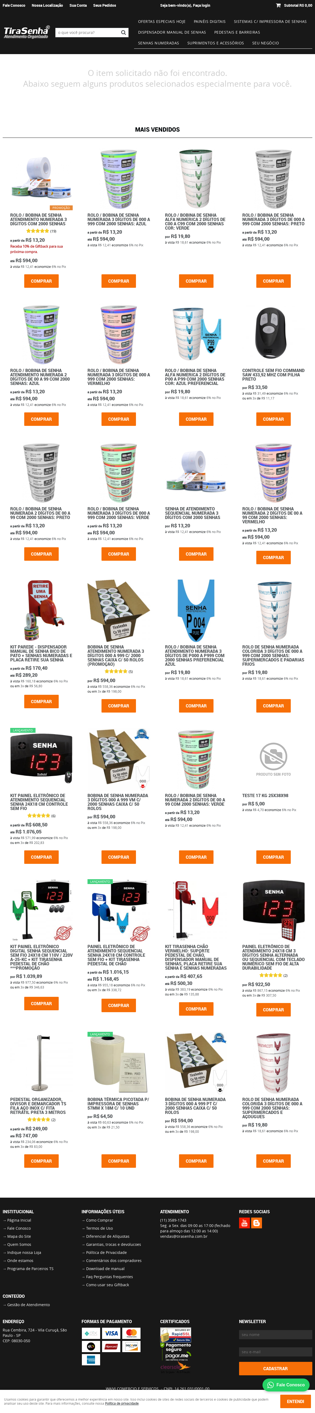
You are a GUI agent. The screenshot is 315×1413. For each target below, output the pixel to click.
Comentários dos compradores (114, 1260)
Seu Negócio (265, 42)
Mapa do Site (19, 1236)
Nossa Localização (47, 5)
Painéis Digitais (210, 21)
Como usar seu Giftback (107, 1284)
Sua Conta (78, 5)
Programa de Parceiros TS (30, 1268)
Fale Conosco (14, 5)
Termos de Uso (99, 1228)
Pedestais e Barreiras (237, 32)
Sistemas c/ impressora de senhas (270, 21)
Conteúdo (14, 1296)
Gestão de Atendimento (28, 1304)
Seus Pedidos (104, 5)
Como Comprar (99, 1220)
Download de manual (105, 1268)
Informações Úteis (103, 1212)
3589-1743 (173, 1220)
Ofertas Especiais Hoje (162, 21)
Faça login (201, 5)
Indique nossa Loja (24, 1252)
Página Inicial (19, 1220)
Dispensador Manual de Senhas (172, 32)
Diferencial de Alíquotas (108, 1236)
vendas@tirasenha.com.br (184, 1236)
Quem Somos (19, 1244)
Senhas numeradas (158, 42)
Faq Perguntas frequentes (109, 1276)
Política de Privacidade (106, 1252)
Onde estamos (20, 1260)
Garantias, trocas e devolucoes (113, 1244)
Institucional (18, 1212)
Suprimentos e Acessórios (215, 42)
